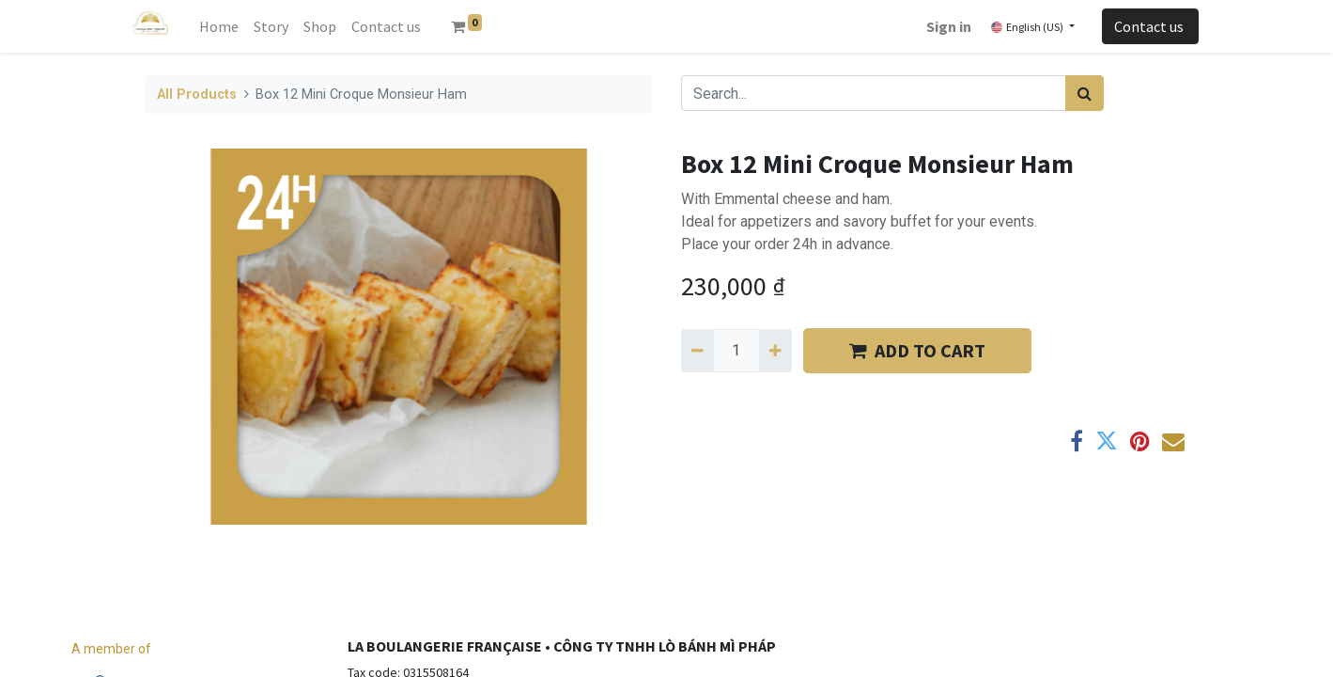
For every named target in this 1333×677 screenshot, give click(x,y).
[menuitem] (219, 26)
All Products (197, 94)
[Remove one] (697, 350)
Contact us (1150, 26)
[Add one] (775, 350)
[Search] (1084, 93)
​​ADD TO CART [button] (917, 350)
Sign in (948, 26)
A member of (111, 648)
